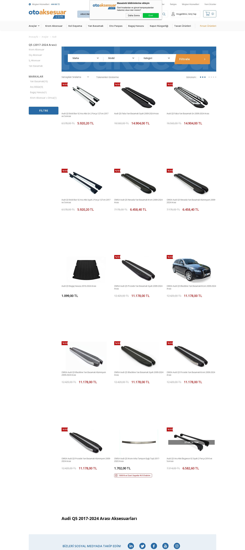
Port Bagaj (65, 491)
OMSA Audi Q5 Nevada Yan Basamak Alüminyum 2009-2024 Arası (186, 174)
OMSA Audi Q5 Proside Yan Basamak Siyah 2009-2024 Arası (136, 232)
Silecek (63, 485)
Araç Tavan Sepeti (69, 465)
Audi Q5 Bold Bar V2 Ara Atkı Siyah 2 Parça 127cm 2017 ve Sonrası (83, 174)
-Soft (106, 546)
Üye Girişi (127, 458)
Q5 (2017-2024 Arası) (43, 45)
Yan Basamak (95, 25)
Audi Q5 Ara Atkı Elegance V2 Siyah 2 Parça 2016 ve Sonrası (191, 349)
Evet (151, 15)
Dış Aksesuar (35, 54)
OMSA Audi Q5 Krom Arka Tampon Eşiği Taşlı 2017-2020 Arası (137, 349)
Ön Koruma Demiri (69, 478)
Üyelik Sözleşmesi (131, 452)
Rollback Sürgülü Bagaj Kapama (71, 498)
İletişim (173, 4)
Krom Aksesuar (53, 25)
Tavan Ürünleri (182, 25)
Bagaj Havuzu (136, 25)
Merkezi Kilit (66, 445)
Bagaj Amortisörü (69, 439)
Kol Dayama (75, 25)
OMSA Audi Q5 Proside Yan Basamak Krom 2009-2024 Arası (189, 291)
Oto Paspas (115, 25)
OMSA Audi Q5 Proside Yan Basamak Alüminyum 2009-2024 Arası (80, 349)
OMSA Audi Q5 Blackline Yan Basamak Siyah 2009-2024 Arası (136, 291)
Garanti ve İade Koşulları (134, 471)
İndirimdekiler (98, 452)
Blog (93, 471)
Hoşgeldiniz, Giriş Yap (184, 14)
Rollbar (63, 471)
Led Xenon (34, 511)
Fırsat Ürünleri (208, 25)
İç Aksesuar (34, 60)
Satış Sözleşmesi (130, 465)
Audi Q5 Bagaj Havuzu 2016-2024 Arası (81, 230)
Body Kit (33, 498)
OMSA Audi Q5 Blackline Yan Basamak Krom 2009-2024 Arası (189, 232)
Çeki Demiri (66, 452)
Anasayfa (96, 439)
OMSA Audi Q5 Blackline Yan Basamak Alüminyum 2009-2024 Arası (81, 291)
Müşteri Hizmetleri (190, 4)
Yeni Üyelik (127, 445)
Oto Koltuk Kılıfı (36, 491)
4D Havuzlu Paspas (38, 465)
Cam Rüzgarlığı (36, 485)
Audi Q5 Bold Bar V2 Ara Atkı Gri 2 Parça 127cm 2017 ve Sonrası (86, 115)
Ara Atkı (64, 458)
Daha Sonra (134, 15)
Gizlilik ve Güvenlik (131, 478)
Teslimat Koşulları (131, 439)
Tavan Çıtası (35, 478)
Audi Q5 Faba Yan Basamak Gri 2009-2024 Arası (191, 113)
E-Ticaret (113, 546)
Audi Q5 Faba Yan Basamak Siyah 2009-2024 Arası (137, 115)
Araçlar (33, 25)
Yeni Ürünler (210, 4)
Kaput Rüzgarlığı (159, 25)
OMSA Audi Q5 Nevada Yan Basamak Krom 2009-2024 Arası (136, 174)
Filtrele (192, 59)
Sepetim (95, 465)
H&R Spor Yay (36, 504)
